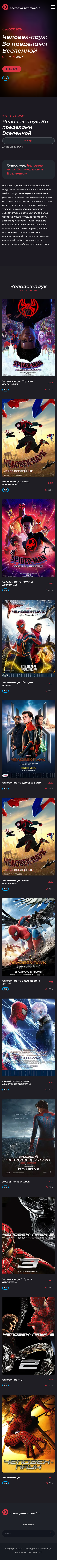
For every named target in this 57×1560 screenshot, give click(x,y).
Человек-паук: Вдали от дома (21, 782)
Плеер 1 (28, 140)
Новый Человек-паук (16, 1181)
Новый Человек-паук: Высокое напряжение (16, 1082)
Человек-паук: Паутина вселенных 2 (17, 382)
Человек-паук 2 (12, 1379)
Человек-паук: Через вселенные (15, 882)
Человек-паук (11, 1477)
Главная (28, 1524)
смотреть (11, 69)
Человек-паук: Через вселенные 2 (15, 483)
